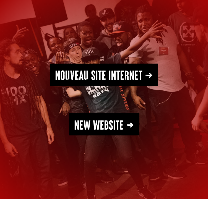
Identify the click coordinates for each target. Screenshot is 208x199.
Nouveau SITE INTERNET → (104, 75)
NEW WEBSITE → (104, 124)
